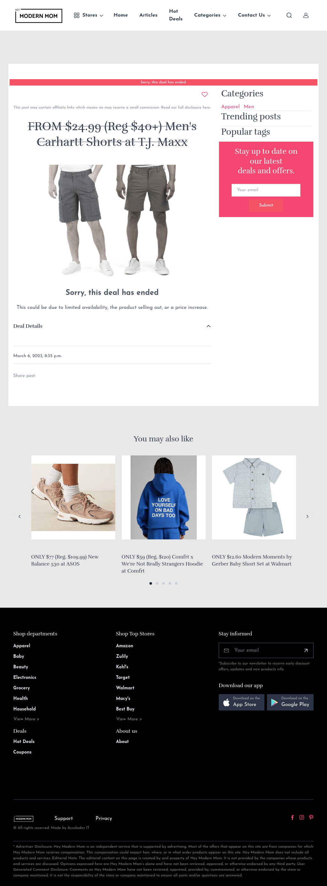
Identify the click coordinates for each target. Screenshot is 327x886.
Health (20, 698)
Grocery (21, 688)
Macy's (123, 698)
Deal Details (27, 326)
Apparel (230, 106)
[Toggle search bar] (289, 15)
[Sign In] (306, 15)
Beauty (20, 667)
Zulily (122, 656)
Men (249, 106)
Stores (85, 15)
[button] (150, 583)
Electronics (24, 677)
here (206, 107)
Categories (207, 15)
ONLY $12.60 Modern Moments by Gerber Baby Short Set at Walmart (252, 560)
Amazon (124, 646)
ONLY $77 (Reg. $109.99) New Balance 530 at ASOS (65, 560)
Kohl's (122, 667)
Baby (18, 656)
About (122, 742)
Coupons (22, 752)
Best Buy (125, 709)
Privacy (103, 818)
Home (121, 15)
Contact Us (251, 15)
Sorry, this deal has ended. (163, 82)
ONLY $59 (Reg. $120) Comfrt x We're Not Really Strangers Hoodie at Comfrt (162, 564)
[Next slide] (307, 516)
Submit (266, 205)
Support (63, 818)
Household (24, 709)
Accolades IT (79, 828)
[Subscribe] (306, 650)
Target (123, 677)
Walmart (125, 688)
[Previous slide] (19, 516)
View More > (27, 719)
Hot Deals (176, 15)
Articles (149, 15)
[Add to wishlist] (204, 94)
